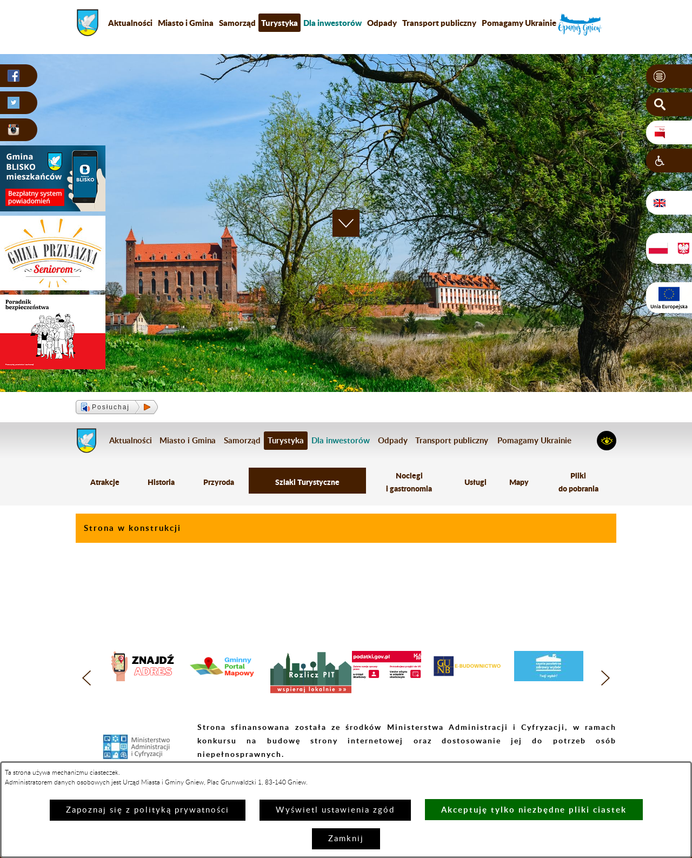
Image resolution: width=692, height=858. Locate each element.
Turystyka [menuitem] (279, 23)
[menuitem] (332, 23)
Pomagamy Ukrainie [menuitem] (519, 23)
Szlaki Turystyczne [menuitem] (307, 482)
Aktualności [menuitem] (130, 23)
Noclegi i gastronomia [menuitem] (409, 482)
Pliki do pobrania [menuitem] (578, 482)
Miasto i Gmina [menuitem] (186, 23)
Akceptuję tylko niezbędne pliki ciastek (534, 809)
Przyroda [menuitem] (218, 482)
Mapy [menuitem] (519, 482)
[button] (669, 76)
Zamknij (346, 839)
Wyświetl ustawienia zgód (335, 810)
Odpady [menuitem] (382, 23)
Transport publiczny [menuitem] (439, 23)
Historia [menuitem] (161, 482)
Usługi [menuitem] (475, 482)
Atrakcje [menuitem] (104, 482)
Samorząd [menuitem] (237, 23)
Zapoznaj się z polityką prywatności (147, 810)
